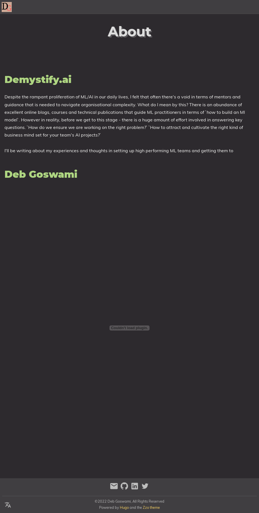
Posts (250, 7)
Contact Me (225, 7)
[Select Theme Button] (184, 7)
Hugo (124, 507)
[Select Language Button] (7, 505)
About (200, 7)
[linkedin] (135, 488)
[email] (114, 488)
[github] (125, 488)
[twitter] (145, 488)
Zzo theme (151, 507)
